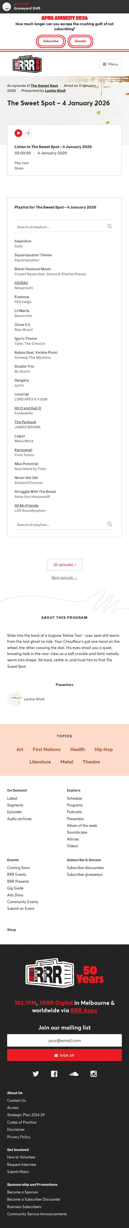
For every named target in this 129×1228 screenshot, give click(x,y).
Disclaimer (16, 1129)
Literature (40, 761)
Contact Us (16, 1100)
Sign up (64, 1055)
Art (19, 749)
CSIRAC (21, 283)
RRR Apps (83, 1010)
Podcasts (74, 811)
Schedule (74, 798)
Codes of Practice (21, 1122)
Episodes (14, 811)
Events (13, 860)
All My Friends (26, 505)
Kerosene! (23, 450)
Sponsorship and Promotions (32, 1184)
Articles (73, 839)
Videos (72, 845)
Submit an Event (20, 908)
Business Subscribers (24, 1206)
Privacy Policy (18, 1136)
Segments (15, 805)
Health (77, 749)
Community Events (22, 901)
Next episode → (65, 577)
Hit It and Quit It (28, 408)
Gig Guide (15, 888)
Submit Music (18, 1171)
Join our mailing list (64, 1027)
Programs (75, 805)
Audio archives (19, 818)
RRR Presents (18, 881)
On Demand (17, 790)
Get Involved (18, 1150)
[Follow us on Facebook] (54, 1074)
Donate (80, 41)
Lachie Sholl (55, 91)
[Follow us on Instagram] (94, 1074)
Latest (12, 798)
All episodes (65, 564)
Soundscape (77, 832)
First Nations (47, 749)
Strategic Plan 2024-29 (26, 1114)
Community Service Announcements (37, 1213)
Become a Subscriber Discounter (33, 1199)
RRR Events (16, 874)
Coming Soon (18, 867)
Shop (11, 930)
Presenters (75, 818)
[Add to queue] (28, 133)
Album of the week (82, 825)
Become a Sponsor (22, 1192)
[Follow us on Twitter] (35, 1074)
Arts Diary (15, 895)
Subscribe (51, 41)
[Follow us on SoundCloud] (74, 1074)
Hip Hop (104, 749)
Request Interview (21, 1164)
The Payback (25, 422)
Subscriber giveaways (84, 874)
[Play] (18, 134)
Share (19, 168)
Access (13, 1107)
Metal (66, 761)
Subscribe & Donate (84, 860)
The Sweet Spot (44, 85)
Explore (74, 790)
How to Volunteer (21, 1157)
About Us (14, 1093)
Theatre (91, 761)
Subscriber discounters (85, 867)
